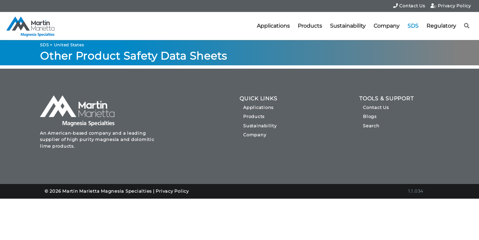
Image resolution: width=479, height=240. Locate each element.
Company (386, 26)
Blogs (370, 116)
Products (310, 26)
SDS (412, 26)
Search (371, 125)
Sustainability (348, 26)
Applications (273, 26)
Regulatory (441, 26)
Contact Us (409, 5)
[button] (467, 26)
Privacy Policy (450, 5)
